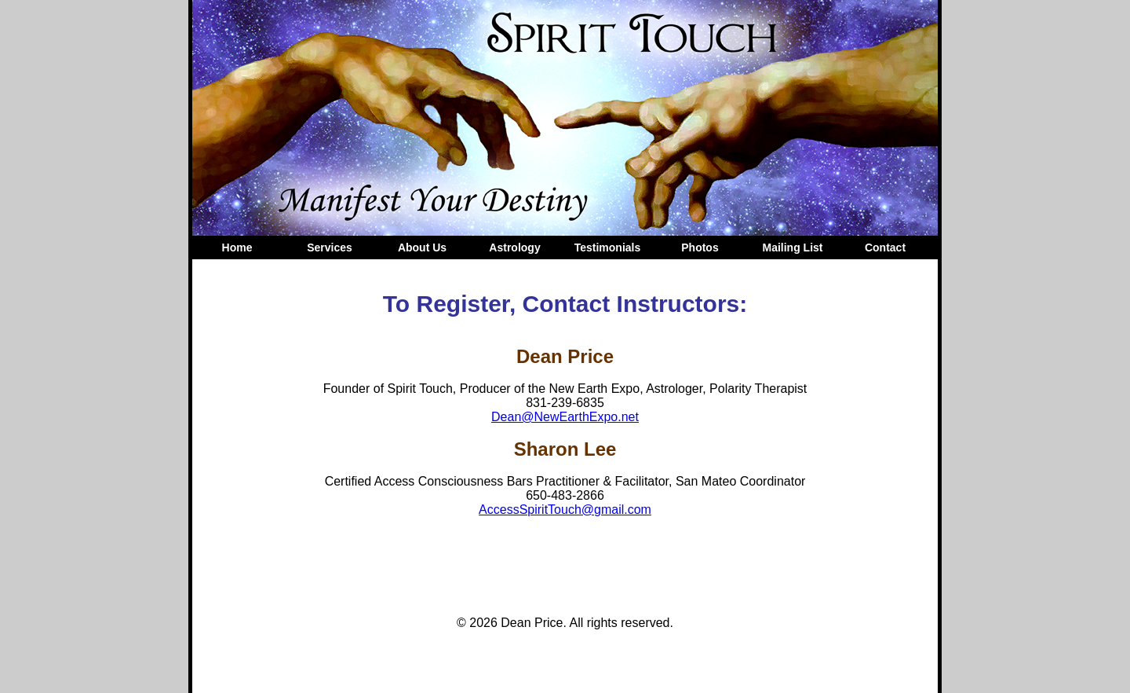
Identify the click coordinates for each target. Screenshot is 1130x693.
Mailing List (793, 247)
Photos (699, 247)
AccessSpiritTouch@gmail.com (565, 509)
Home (237, 247)
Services (329, 247)
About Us (422, 247)
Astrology (514, 247)
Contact (885, 247)
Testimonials (607, 247)
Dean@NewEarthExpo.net (565, 417)
